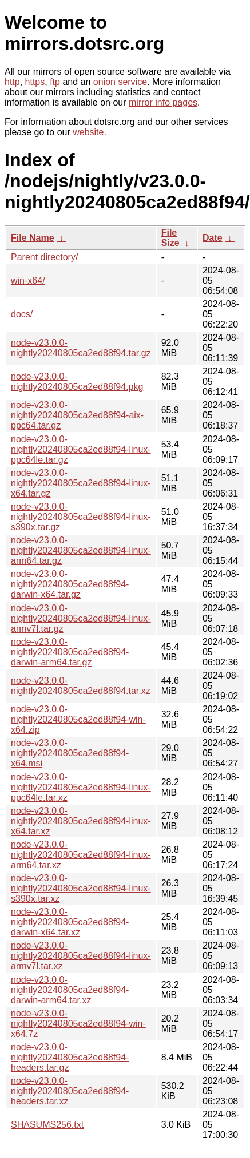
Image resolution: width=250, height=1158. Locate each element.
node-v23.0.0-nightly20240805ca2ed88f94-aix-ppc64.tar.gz (77, 415)
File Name (32, 238)
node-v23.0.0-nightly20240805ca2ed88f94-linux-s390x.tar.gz (81, 517)
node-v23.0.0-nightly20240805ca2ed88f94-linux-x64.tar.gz (81, 483)
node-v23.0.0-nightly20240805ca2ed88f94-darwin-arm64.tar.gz (70, 652)
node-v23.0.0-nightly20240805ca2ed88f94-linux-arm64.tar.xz (81, 855)
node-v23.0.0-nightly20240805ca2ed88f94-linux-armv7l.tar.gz (81, 618)
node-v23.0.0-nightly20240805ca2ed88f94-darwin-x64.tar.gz (70, 584)
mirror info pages (163, 102)
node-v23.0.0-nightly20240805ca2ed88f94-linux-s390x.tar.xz (81, 888)
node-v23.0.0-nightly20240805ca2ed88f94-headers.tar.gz (70, 1057)
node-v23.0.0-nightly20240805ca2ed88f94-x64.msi (70, 753)
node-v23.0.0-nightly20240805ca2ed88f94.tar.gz (81, 348)
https (35, 82)
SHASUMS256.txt (47, 1124)
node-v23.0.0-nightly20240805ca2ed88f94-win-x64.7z (78, 1023)
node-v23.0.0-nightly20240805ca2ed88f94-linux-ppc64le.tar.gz (81, 449)
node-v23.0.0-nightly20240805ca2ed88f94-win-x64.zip (78, 719)
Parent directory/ (44, 257)
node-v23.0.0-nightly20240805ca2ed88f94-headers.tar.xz (70, 1091)
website (88, 132)
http (12, 82)
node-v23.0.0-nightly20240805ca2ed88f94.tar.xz (80, 686)
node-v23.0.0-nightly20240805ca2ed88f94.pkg (77, 382)
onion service (120, 82)
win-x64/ (28, 280)
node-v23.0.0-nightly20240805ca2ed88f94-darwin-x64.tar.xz (70, 922)
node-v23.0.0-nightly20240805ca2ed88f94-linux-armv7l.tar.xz (81, 956)
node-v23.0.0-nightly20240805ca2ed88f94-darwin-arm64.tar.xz (70, 990)
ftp (55, 82)
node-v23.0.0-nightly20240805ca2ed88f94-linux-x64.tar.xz (81, 821)
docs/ (22, 314)
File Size (170, 238)
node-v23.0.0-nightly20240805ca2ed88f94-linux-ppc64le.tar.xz (81, 787)
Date (213, 238)
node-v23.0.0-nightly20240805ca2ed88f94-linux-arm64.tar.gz (81, 550)
